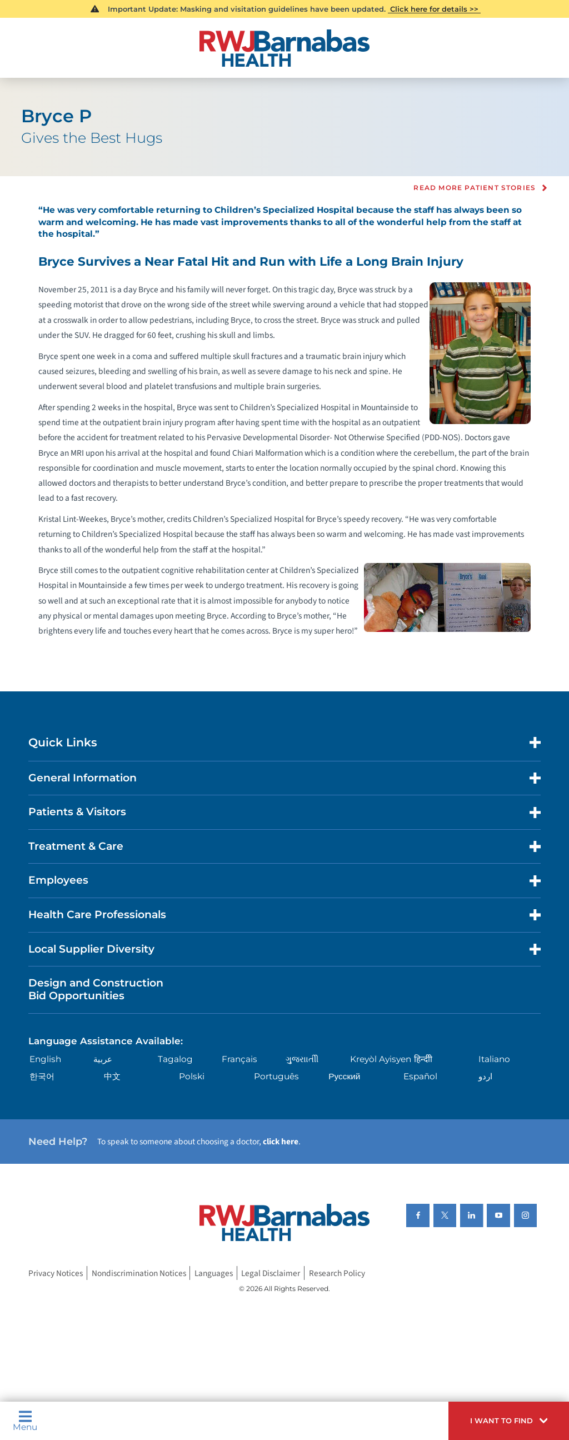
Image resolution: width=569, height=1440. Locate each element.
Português (276, 1076)
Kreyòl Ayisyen (380, 1059)
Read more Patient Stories (474, 188)
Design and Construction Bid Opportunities (95, 989)
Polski (191, 1076)
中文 (112, 1076)
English (45, 1059)
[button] (508, 1421)
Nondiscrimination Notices (139, 1273)
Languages (213, 1273)
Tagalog (175, 1059)
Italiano (494, 1059)
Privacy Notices (55, 1273)
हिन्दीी (423, 1059)
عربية (102, 1059)
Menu (25, 1420)
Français (239, 1059)
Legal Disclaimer (270, 1273)
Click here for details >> (434, 8)
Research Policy (337, 1273)
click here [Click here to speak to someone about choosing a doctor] (280, 1141)
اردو (485, 1076)
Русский (344, 1076)
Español (420, 1076)
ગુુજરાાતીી (302, 1059)
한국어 (41, 1076)
